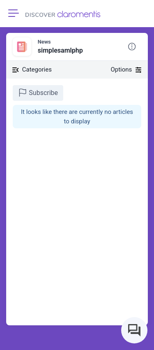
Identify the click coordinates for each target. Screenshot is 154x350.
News (44, 42)
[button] (132, 47)
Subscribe (38, 92)
